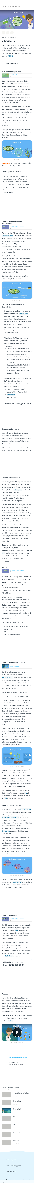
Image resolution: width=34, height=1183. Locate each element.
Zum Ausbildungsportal (12, 1166)
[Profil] (31, 2)
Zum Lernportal (10, 1160)
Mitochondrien (25, 809)
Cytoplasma (18, 490)
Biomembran (23, 314)
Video (11, 1021)
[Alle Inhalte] (3, 2)
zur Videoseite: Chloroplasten (17, 1057)
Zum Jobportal (10, 1172)
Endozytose (6, 831)
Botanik (4, 38)
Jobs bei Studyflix (24, 1180)
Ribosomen (11, 395)
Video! (10, 56)
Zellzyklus (9, 956)
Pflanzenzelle (12, 38)
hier (25, 793)
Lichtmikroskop (7, 236)
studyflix (18, 2)
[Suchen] (29, 6)
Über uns (7, 1180)
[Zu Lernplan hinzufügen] (3, 32)
